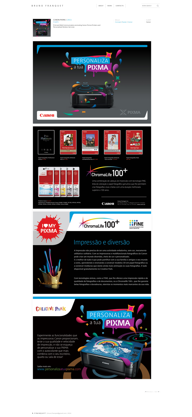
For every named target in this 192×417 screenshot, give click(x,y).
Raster (124, 22)
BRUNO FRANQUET (48, 5)
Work (109, 6)
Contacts (120, 6)
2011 (69, 20)
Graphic (56, 22)
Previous (149, 391)
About (101, 6)
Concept (118, 22)
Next (156, 391)
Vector (130, 22)
